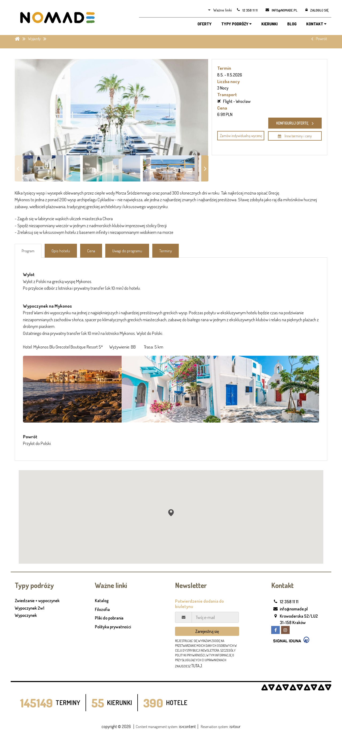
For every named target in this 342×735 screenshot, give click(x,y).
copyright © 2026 (116, 726)
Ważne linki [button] (220, 10)
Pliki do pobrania (109, 618)
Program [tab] (28, 250)
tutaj (196, 665)
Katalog (101, 600)
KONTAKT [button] (316, 23)
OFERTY (204, 23)
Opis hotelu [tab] (61, 250)
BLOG (292, 23)
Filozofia (102, 609)
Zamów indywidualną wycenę (241, 135)
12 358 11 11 (284, 601)
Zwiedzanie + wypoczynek (37, 600)
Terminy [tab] (165, 250)
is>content (187, 726)
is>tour (235, 726)
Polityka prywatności (113, 626)
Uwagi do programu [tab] (127, 250)
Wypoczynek (26, 615)
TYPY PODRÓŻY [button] (236, 23)
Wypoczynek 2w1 (29, 608)
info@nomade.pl (289, 609)
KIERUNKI (269, 23)
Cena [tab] (91, 250)
